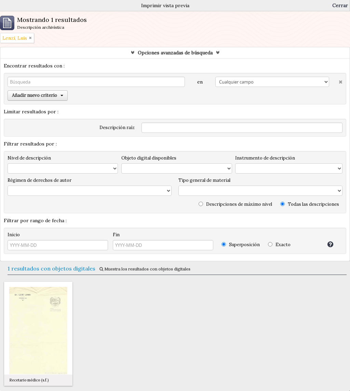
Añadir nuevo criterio (37, 95)
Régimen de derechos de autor (39, 180)
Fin (116, 235)
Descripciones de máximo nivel (235, 204)
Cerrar (340, 5)
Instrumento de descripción (265, 158)
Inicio (14, 235)
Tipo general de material (204, 180)
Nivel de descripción (29, 158)
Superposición (240, 245)
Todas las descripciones (309, 204)
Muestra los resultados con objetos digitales (144, 269)
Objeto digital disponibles (148, 158)
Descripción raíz (117, 127)
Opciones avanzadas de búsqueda (175, 53)
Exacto (279, 245)
